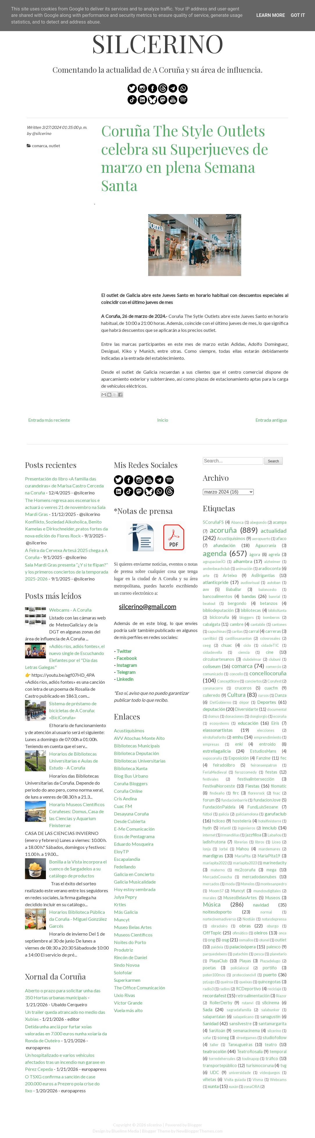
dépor (244, 702)
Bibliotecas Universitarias (140, 760)
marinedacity (275, 862)
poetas (209, 967)
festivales (211, 779)
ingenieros (246, 828)
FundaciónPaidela (219, 806)
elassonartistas (218, 730)
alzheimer (272, 561)
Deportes (266, 702)
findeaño (217, 793)
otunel (264, 940)
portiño (270, 967)
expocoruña (212, 758)
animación (244, 568)
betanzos (269, 603)
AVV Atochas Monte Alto (139, 738)
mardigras (213, 855)
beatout (209, 603)
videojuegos (270, 1072)
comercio (273, 666)
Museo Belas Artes (133, 927)
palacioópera (243, 946)
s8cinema (270, 1002)
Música (212, 904)
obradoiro (219, 926)
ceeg (207, 645)
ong (211, 939)
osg (225, 939)
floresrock (256, 793)
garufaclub (276, 813)
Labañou (275, 835)
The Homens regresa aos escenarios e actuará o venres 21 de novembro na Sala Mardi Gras (65, 507)
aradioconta (269, 568)
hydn (207, 827)
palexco (273, 946)
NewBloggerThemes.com (199, 1130)
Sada (207, 1009)
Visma (258, 1079)
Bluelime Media (125, 1130)
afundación (224, 545)
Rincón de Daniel (130, 957)
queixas (245, 982)
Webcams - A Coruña (70, 609)
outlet (54, 145)
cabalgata (211, 624)
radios (224, 988)
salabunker (270, 1009)
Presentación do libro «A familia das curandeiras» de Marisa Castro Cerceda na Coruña (64, 485)
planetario (278, 954)
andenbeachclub (216, 568)
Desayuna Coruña (131, 813)
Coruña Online (128, 791)
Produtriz (123, 949)
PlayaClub (218, 960)
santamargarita (273, 1023)
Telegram (126, 672)
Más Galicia (126, 912)
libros (259, 842)
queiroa (226, 982)
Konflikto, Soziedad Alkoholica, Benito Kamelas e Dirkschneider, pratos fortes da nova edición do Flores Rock (66, 528)
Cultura (236, 694)
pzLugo (208, 982)
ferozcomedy (246, 772)
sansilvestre (240, 1023)
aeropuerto (261, 538)
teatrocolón (214, 1051)
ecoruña (280, 716)
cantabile (257, 624)
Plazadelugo (270, 961)
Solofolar (123, 972)
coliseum (212, 666)
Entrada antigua (271, 420)
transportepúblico (220, 1065)
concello (236, 674)
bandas (248, 596)
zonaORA (252, 1086)
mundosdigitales (267, 890)
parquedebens (215, 954)
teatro (271, 1044)
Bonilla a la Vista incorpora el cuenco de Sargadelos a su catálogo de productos (78, 868)
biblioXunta (277, 610)
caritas (237, 631)
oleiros (261, 932)
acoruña (223, 530)
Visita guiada (235, 1079)
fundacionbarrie (234, 800)
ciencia (244, 652)
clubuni (274, 659)
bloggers (246, 617)
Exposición (239, 758)
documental (277, 709)
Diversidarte (246, 709)
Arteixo (230, 575)
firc (236, 792)
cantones (279, 624)
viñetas (209, 1079)
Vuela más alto (128, 1010)
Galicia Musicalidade (135, 881)
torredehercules (222, 1058)
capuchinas (217, 631)
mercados (211, 883)
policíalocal (240, 968)
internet (209, 835)
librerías (241, 842)
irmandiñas (230, 835)
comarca (39, 145)
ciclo (247, 645)
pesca (259, 954)
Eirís (275, 723)
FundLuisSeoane (263, 806)
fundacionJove (267, 799)
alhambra (242, 561)
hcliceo (218, 820)
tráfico (272, 1058)
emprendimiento (267, 737)
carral (253, 631)
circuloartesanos (218, 659)
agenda (215, 553)
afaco (281, 538)
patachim (240, 954)
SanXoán (217, 1030)
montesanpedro (273, 883)
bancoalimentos (217, 596)
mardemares (269, 849)
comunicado (213, 674)
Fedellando (125, 866)
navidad (261, 904)
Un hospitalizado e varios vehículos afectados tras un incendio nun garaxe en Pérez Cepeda (65, 1062)
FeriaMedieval (215, 772)
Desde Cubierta (129, 821)
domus (213, 716)
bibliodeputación (218, 610)
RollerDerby (221, 1002)
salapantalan (214, 1016)
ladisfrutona (214, 841)
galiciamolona (247, 814)
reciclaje (274, 988)
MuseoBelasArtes (240, 897)
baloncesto (267, 589)
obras (245, 925)
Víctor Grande (128, 1002)
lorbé (223, 849)
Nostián (249, 919)
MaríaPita (242, 856)
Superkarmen (127, 980)
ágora (254, 554)
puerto (270, 974)
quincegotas (269, 981)
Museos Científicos (133, 934)
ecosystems (219, 723)
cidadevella (212, 652)
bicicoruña (219, 617)
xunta (213, 1086)
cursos (263, 695)
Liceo (276, 842)
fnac (276, 793)
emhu (237, 737)
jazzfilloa (253, 834)
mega (271, 869)
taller (214, 1044)
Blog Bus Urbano (131, 776)
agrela (274, 554)
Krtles (120, 904)
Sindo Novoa (126, 965)
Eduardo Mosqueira (133, 844)
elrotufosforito (214, 737)
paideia (217, 947)
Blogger (195, 1124)
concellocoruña (268, 673)
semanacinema (246, 1030)
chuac (226, 645)
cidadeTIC (270, 645)
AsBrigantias (263, 575)
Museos (272, 897)
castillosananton (238, 638)
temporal (278, 1051)
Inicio (162, 420)
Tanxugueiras (240, 1044)
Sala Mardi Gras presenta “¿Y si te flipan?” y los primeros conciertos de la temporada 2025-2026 (66, 571)
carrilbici (210, 638)
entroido (267, 744)
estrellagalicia (217, 751)
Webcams (278, 1079)
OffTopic (212, 932)
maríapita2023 (245, 863)
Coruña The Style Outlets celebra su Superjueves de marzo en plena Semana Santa (184, 158)
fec (283, 758)
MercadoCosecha (217, 877)
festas (271, 772)
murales (209, 897)
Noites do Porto (130, 942)
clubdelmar (252, 659)
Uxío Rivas (124, 995)
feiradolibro (224, 765)
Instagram (127, 665)
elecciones (265, 730)
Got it (298, 15)
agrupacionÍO (214, 561)
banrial (274, 596)
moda (230, 883)
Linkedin (125, 679)
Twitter (124, 651)
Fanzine (263, 758)
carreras (273, 631)
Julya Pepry (125, 897)
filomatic (279, 785)
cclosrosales (270, 638)
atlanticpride (215, 582)
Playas (245, 960)
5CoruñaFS (213, 522)
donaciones (234, 716)
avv (206, 589)
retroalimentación (253, 995)
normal (266, 912)
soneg (223, 1037)
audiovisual (250, 582)
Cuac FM (123, 806)
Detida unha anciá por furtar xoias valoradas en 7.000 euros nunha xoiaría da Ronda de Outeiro (66, 1033)
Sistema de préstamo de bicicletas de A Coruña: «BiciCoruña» (72, 710)
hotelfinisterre (269, 821)
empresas (211, 744)
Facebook (127, 658)
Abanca (237, 522)
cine (269, 652)
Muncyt (122, 919)
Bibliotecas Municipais (137, 745)
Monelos (248, 883)
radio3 (208, 988)
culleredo (211, 695)
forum (208, 799)
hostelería (241, 820)
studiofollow (275, 1037)
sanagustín (270, 1016)
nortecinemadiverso (219, 919)
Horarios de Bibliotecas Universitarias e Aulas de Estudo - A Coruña (73, 760)
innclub (269, 827)
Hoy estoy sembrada (134, 889)
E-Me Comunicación (134, 828)
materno (218, 870)
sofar (207, 1037)
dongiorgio (258, 716)
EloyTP (121, 851)
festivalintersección (255, 779)
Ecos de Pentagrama (134, 836)
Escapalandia (127, 859)
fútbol (207, 814)
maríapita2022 (215, 863)
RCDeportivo (248, 988)
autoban (273, 582)
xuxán (233, 1086)
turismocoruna (260, 1065)
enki (239, 744)
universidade (240, 1072)
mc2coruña (245, 869)
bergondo (237, 603)
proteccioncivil (244, 975)
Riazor (281, 995)
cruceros (243, 687)
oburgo (272, 926)
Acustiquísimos (129, 730)
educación (248, 723)
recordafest (214, 995)
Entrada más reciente (49, 420)
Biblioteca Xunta (130, 768)
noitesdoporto (217, 911)
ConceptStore (228, 681)
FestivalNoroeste (219, 785)
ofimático (240, 933)
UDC (214, 1072)
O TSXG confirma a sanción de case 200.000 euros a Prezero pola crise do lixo (62, 1083)
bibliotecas (251, 610)
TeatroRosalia (250, 1051)
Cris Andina (125, 798)
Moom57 (216, 890)
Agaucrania (265, 545)
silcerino (158, 43)
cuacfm (271, 687)
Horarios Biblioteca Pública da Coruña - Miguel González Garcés (78, 919)
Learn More (270, 15)
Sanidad (211, 1023)
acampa (280, 522)
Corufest (274, 681)
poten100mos (214, 975)
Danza (281, 695)
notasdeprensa (274, 919)
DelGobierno (220, 702)
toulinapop (250, 1058)
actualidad (274, 530)
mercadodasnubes (259, 876)
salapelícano (243, 1016)
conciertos (253, 681)
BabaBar (233, 589)
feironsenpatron (264, 765)
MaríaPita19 (269, 855)
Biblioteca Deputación (136, 753)
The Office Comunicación (139, 987)
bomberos (271, 617)
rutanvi (247, 1002)
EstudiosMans (263, 751)
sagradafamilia (239, 1009)
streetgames (246, 1037)
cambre (237, 624)
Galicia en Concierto (134, 874)
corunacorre (213, 688)
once (283, 933)
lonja (207, 849)
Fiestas (252, 785)
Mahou (242, 848)
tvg (283, 1065)
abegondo (258, 522)
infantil (225, 828)
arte (206, 575)
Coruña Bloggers (131, 783)
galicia (224, 814)
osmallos (246, 940)
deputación (214, 709)
